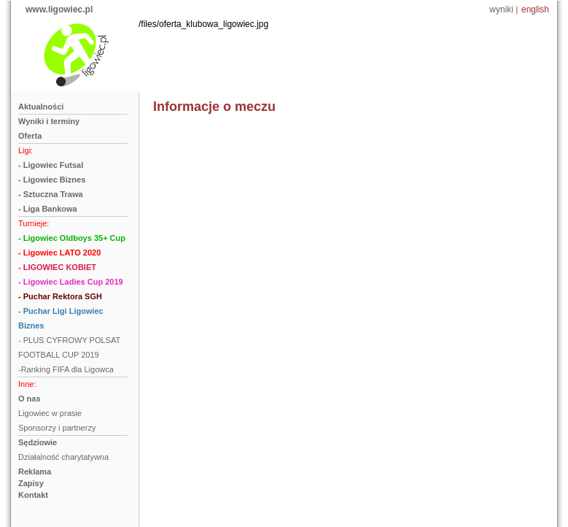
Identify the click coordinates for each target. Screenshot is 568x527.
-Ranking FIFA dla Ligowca (66, 369)
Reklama (34, 471)
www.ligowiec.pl (59, 9)
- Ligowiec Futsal (50, 165)
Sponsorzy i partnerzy (57, 427)
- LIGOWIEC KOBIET (57, 267)
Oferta (30, 135)
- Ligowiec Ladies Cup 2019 (70, 281)
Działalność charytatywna (63, 457)
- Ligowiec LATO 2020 (59, 252)
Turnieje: (33, 223)
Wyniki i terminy (48, 121)
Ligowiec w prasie (50, 413)
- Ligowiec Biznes (51, 179)
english (535, 9)
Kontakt (33, 495)
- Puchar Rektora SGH (60, 296)
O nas (29, 398)
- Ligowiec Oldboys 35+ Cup (71, 238)
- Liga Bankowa (47, 208)
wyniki (501, 9)
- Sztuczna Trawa (50, 194)
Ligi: (25, 150)
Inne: (27, 384)
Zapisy (31, 483)
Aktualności (40, 106)
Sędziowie (37, 442)
